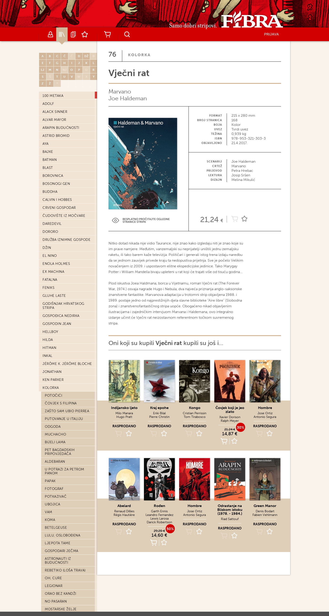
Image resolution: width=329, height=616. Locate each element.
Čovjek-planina (60, 338)
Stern (50, 345)
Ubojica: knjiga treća (66, 598)
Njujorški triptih (62, 268)
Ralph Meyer (230, 421)
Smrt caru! (55, 206)
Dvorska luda (58, 283)
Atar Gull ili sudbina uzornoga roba (65, 608)
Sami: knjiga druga (63, 186)
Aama (49, 567)
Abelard (52, 108)
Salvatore (54, 171)
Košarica (107, 34)
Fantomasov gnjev (63, 116)
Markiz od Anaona (62, 307)
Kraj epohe (55, 132)
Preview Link (141, 220)
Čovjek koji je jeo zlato (229, 410)
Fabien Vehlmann (264, 515)
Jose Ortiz (265, 413)
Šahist (51, 590)
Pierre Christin (159, 417)
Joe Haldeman (128, 98)
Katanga (53, 582)
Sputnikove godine (63, 314)
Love (49, 458)
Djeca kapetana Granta (67, 380)
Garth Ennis (159, 511)
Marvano (120, 91)
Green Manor (265, 506)
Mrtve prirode (59, 353)
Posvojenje (56, 427)
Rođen (159, 506)
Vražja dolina (58, 474)
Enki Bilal (159, 413)
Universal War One (63, 396)
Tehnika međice (59, 435)
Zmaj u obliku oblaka (65, 388)
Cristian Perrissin (194, 413)
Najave (73, 34)
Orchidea (54, 147)
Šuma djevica (57, 505)
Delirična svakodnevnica (59, 99)
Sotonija (53, 419)
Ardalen (53, 528)
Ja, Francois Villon (63, 489)
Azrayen (52, 330)
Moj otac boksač (61, 291)
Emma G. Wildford (62, 512)
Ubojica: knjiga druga (66, 140)
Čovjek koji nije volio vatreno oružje (66, 363)
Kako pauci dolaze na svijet (66, 243)
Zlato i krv (55, 322)
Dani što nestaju (61, 536)
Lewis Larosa (159, 518)
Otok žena (55, 275)
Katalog (62, 34)
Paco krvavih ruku (63, 520)
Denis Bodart (265, 511)
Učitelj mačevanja (63, 551)
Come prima (56, 260)
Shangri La (55, 443)
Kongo (194, 408)
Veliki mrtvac (58, 575)
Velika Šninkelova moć (67, 225)
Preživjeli (54, 411)
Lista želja (84, 34)
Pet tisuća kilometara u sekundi (68, 196)
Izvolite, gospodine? (65, 466)
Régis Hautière (124, 515)
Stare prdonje (59, 404)
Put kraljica (57, 233)
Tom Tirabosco (195, 417)
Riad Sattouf (230, 519)
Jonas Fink (55, 450)
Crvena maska (58, 252)
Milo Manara (124, 413)
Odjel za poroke (61, 544)
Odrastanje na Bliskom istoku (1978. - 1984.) (229, 510)
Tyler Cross (56, 481)
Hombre (265, 408)
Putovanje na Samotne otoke (67, 215)
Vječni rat (55, 124)
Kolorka (139, 55)
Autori (50, 34)
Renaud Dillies (124, 511)
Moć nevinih (57, 163)
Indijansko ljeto (61, 155)
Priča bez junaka (61, 559)
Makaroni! (54, 373)
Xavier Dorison (229, 417)
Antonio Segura (265, 417)
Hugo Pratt (124, 417)
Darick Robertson (159, 522)
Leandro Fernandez (159, 515)
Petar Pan (54, 178)
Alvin (50, 299)
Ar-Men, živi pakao (62, 497)
